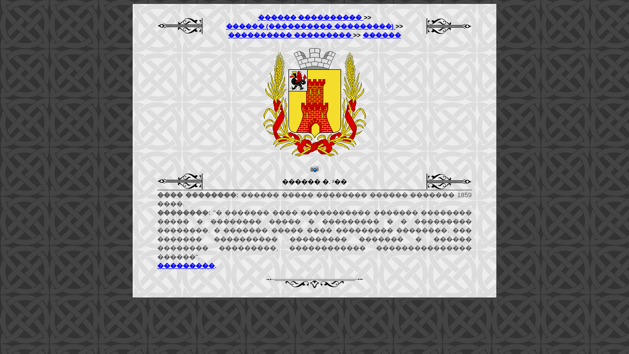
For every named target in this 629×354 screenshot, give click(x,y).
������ (382, 35)
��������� (186, 265)
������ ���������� (311, 17)
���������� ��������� (290, 35)
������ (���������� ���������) (311, 26)
